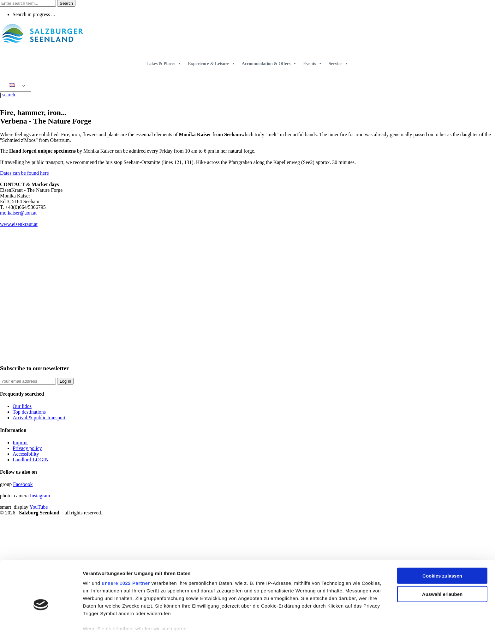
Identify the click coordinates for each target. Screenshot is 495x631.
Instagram (40, 495)
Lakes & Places (164, 64)
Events (312, 64)
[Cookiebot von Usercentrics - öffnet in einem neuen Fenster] (41, 618)
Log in (65, 381)
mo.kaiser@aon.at (18, 212)
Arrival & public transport (39, 417)
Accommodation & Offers (269, 64)
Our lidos (22, 406)
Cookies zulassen (442, 538)
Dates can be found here (24, 173)
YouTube (38, 507)
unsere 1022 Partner (126, 546)
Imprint (20, 442)
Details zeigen (336, 618)
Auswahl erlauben (442, 557)
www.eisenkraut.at (19, 224)
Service (339, 64)
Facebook (23, 484)
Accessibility (26, 454)
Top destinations (29, 412)
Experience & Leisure (211, 64)
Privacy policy (27, 448)
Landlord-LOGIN (31, 459)
